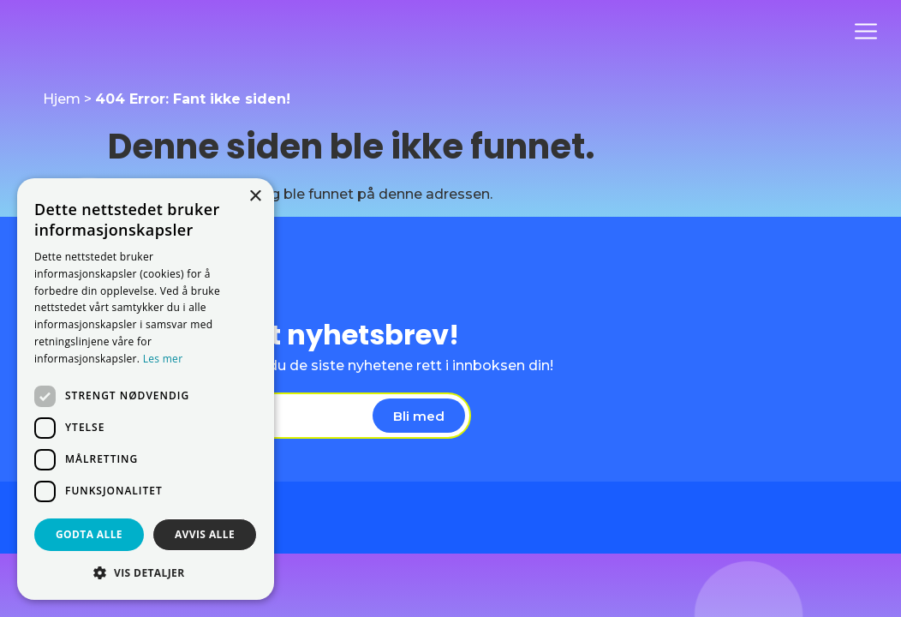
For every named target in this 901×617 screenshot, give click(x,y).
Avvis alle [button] (205, 534)
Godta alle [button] (89, 534)
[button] (145, 572)
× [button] (254, 196)
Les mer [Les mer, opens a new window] (163, 358)
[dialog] (145, 389)
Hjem (62, 99)
